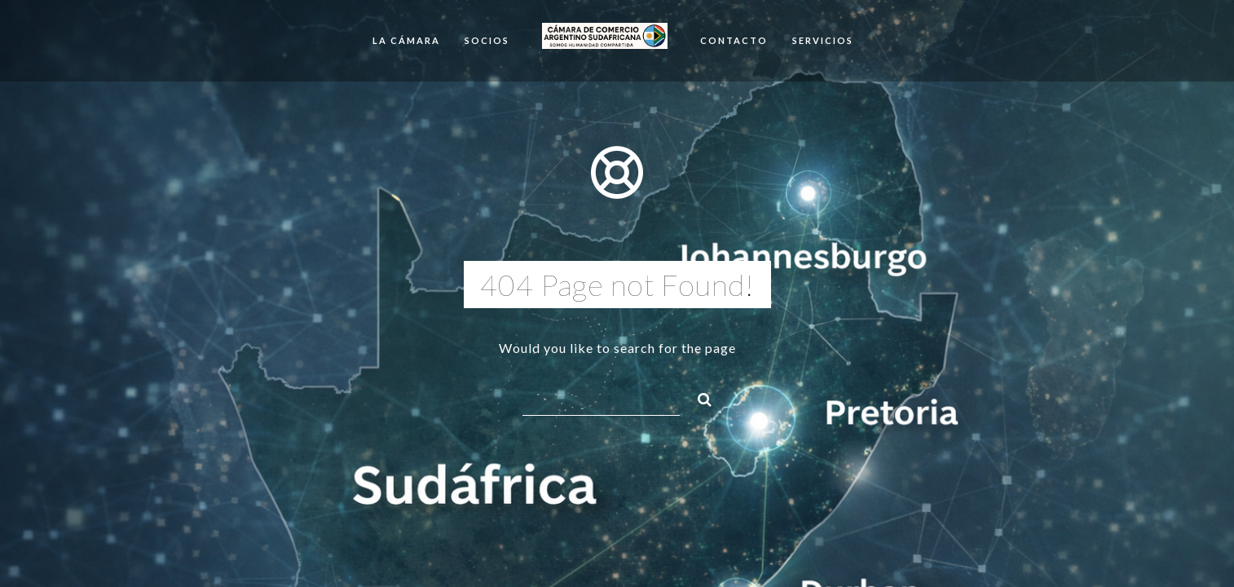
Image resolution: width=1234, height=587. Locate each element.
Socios (487, 40)
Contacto (734, 40)
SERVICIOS (822, 40)
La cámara (406, 40)
